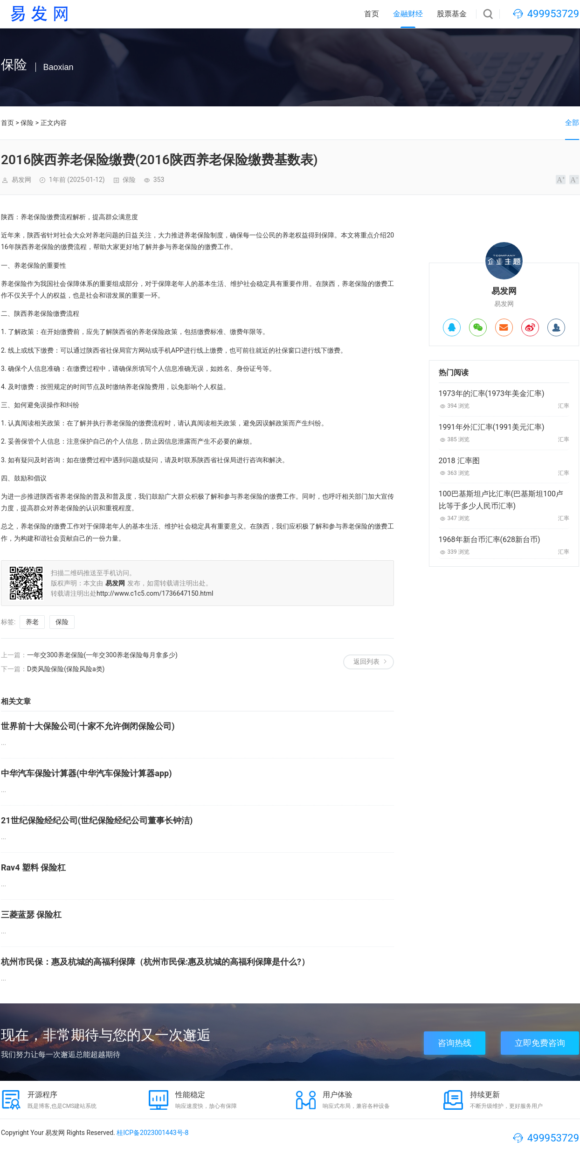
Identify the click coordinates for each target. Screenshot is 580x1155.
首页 (371, 13)
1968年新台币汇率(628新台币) (489, 539)
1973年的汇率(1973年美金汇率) (492, 393)
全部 (572, 122)
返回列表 (366, 661)
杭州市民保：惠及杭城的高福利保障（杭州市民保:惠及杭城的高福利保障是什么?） (155, 962)
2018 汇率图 (459, 460)
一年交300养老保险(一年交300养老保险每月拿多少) (102, 655)
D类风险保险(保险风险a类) (65, 669)
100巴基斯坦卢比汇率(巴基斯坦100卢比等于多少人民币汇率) (501, 499)
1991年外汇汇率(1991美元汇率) (492, 427)
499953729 (553, 14)
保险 (27, 122)
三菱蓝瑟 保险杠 (31, 914)
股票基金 (452, 13)
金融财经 (408, 13)
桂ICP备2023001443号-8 (152, 1132)
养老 (32, 622)
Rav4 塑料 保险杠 (33, 867)
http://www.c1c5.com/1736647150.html (155, 593)
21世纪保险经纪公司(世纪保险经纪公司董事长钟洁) (97, 820)
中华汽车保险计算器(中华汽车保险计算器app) (86, 773)
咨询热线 (454, 1043)
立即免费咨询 (540, 1043)
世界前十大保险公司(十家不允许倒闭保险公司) (88, 726)
